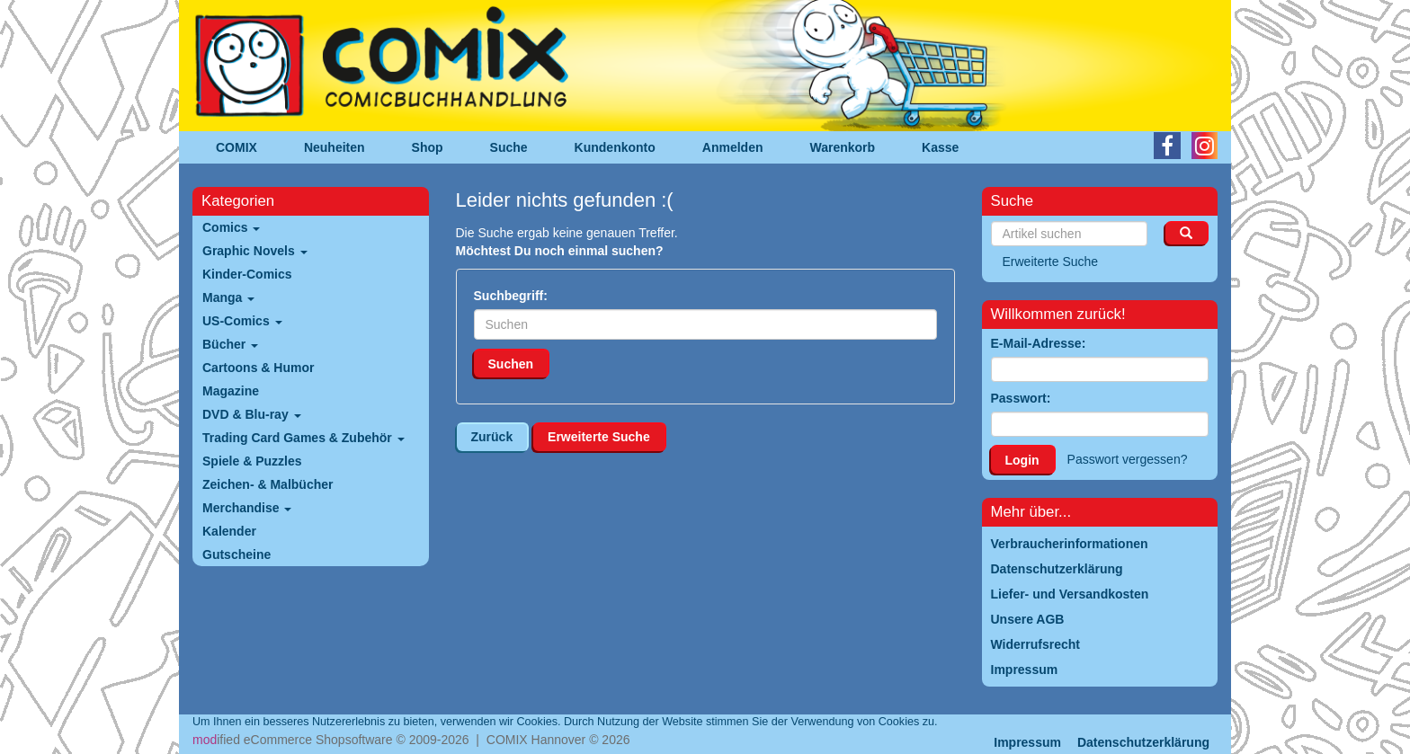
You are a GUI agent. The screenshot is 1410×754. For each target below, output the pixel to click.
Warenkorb (843, 147)
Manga (228, 297)
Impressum (1027, 742)
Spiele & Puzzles (251, 461)
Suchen (511, 364)
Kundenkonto (615, 147)
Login (1022, 460)
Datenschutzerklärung (1143, 742)
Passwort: (1021, 398)
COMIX (236, 147)
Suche (509, 147)
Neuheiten (334, 147)
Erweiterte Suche (599, 437)
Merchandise (246, 508)
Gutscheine (236, 554)
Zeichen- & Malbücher (267, 484)
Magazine (230, 391)
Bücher (230, 344)
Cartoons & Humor (258, 367)
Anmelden (732, 147)
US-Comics (242, 321)
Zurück (492, 437)
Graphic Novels (255, 251)
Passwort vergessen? (1127, 459)
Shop (427, 147)
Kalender (229, 531)
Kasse (940, 147)
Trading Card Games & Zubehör (303, 437)
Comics (231, 227)
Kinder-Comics (247, 274)
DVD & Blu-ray (251, 414)
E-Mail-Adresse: (1038, 343)
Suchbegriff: (511, 295)
